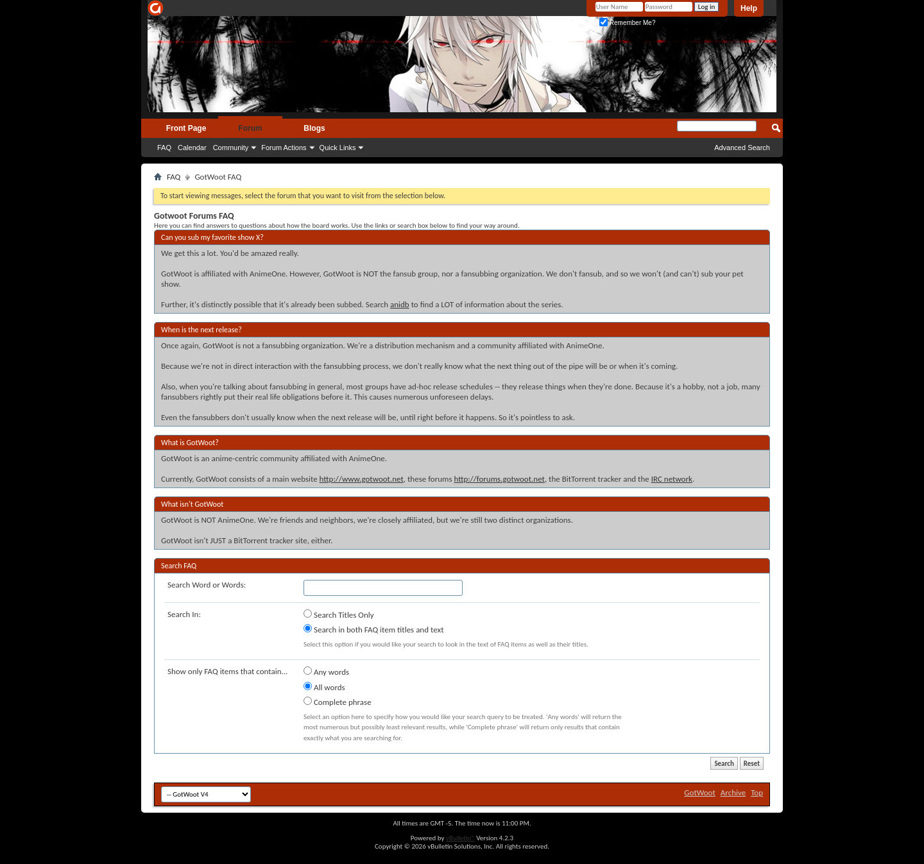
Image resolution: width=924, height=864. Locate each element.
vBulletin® (460, 838)
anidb (399, 304)
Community (231, 147)
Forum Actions (283, 147)
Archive (733, 792)
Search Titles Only (339, 614)
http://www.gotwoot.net (362, 479)
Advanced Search (742, 147)
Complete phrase (338, 702)
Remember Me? (627, 22)
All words (324, 687)
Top (757, 792)
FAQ (164, 147)
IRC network (671, 479)
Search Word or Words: (206, 584)
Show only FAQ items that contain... (227, 671)
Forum (250, 128)
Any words (326, 671)
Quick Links (338, 147)
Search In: (184, 614)
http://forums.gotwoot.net (499, 479)
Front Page (186, 128)
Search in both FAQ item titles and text (373, 629)
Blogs (314, 128)
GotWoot (699, 792)
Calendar (192, 147)
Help (748, 8)
